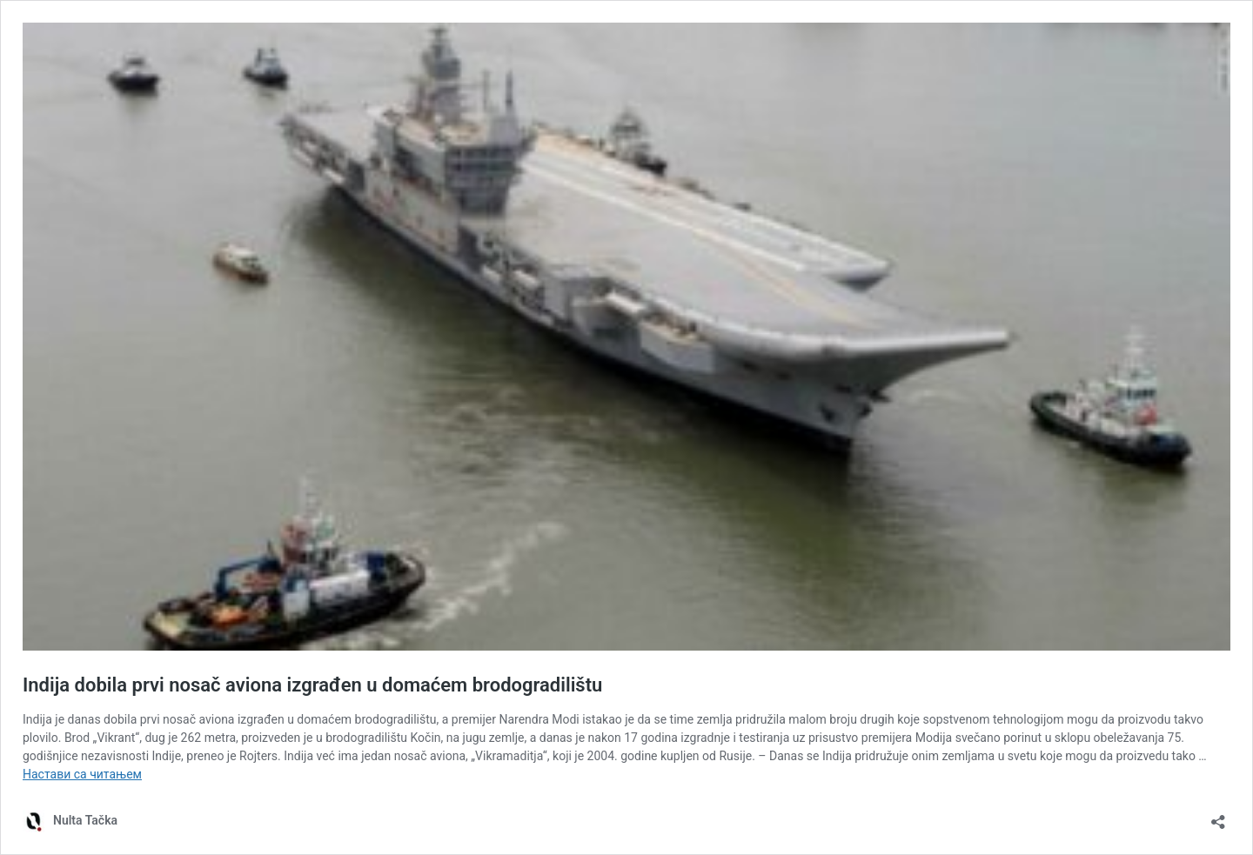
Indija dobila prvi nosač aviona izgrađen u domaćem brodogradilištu (312, 685)
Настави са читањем (82, 774)
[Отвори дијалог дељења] (1218, 816)
